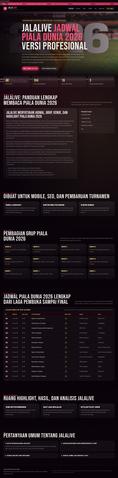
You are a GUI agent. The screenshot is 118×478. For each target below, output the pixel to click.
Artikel (78, 8)
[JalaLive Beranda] (14, 8)
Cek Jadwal (110, 8)
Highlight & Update (96, 125)
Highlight (101, 8)
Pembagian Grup (96, 114)
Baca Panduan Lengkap (49, 68)
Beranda (71, 8)
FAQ (95, 8)
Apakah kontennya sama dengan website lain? (80, 443)
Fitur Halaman (96, 118)
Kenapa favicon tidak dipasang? (18, 455)
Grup (84, 8)
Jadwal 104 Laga (96, 122)
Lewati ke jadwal (4, 1)
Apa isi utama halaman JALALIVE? (19, 443)
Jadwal (90, 8)
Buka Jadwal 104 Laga (30, 68)
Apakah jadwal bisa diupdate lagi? (75, 455)
